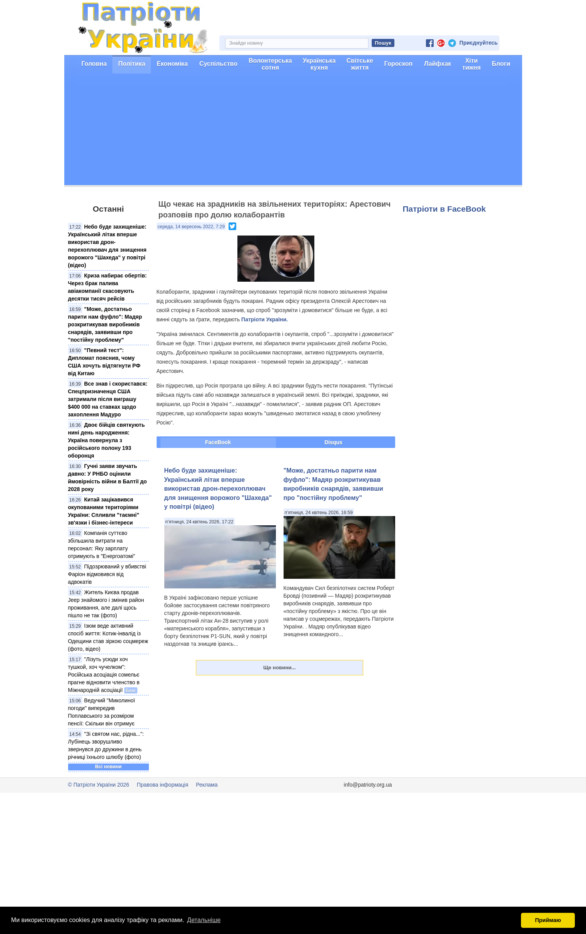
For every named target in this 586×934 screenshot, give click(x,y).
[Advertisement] (293, 131)
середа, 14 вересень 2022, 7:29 (191, 226)
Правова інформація (163, 785)
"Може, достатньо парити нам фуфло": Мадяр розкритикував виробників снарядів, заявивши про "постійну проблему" (105, 324)
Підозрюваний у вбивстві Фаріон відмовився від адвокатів (107, 574)
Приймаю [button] (548, 920)
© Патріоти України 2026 (98, 785)
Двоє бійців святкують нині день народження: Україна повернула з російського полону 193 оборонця (106, 440)
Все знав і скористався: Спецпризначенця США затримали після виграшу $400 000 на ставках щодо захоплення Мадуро (108, 399)
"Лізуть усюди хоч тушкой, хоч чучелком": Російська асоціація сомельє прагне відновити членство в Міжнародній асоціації (104, 674)
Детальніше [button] (203, 920)
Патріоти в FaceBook (444, 208)
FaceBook (218, 442)
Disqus (333, 442)
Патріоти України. (264, 319)
